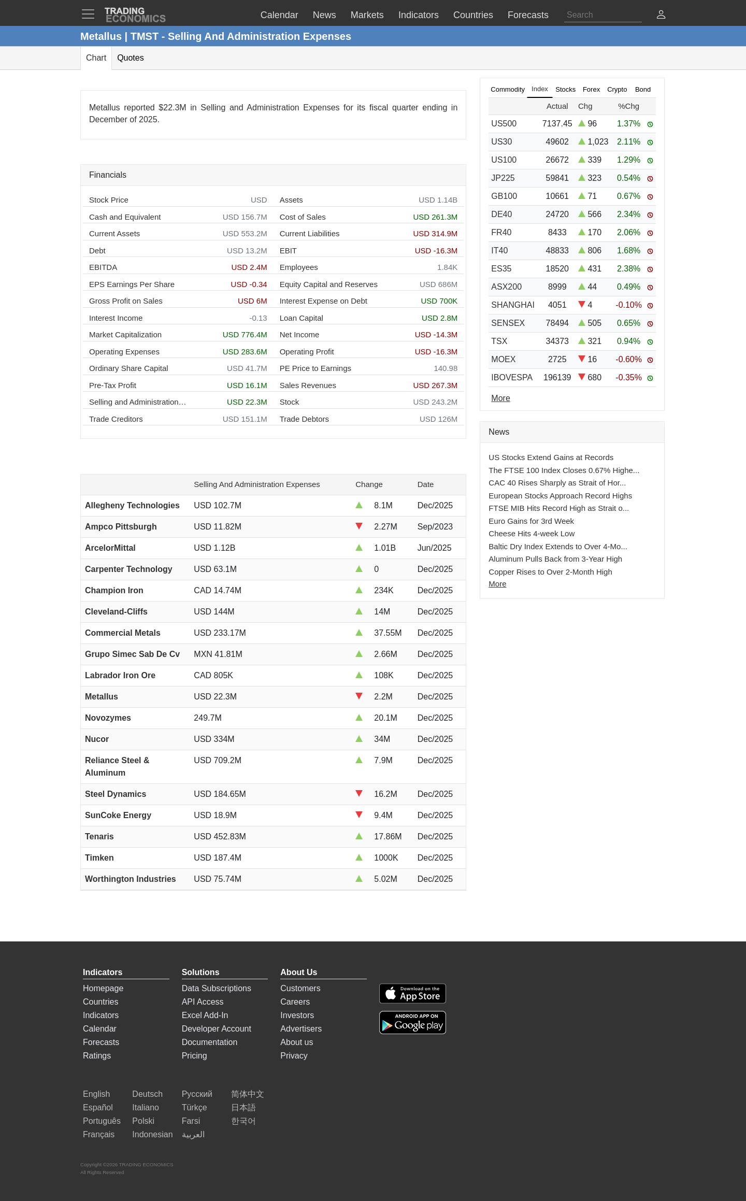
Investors (297, 1015)
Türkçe (194, 1107)
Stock (289, 401)
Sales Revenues (308, 385)
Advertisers (301, 1028)
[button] (661, 15)
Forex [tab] (591, 89)
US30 (501, 141)
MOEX (503, 359)
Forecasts (101, 1042)
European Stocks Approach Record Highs (560, 495)
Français (98, 1134)
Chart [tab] (96, 57)
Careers (295, 1001)
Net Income (300, 334)
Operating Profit (307, 351)
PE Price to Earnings (315, 368)
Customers (300, 988)
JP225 (502, 178)
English (96, 1094)
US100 (504, 159)
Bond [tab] (643, 89)
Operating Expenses (124, 351)
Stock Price (108, 199)
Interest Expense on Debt (323, 300)
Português (102, 1121)
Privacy (293, 1055)
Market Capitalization (125, 334)
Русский (197, 1094)
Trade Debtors (304, 418)
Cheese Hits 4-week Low (532, 533)
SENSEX (508, 323)
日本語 (243, 1107)
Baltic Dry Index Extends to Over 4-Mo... (558, 546)
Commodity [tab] (508, 89)
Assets (291, 199)
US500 (504, 123)
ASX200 (506, 286)
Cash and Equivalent (125, 216)
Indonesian (152, 1134)
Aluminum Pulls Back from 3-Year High (555, 558)
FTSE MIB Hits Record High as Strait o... (559, 508)
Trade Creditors (116, 418)
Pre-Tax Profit (112, 385)
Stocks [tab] (565, 89)
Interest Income (115, 317)
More (497, 583)
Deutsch (147, 1094)
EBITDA (103, 267)
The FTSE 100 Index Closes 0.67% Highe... (564, 470)
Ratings (97, 1055)
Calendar (100, 1028)
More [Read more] (500, 398)
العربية (193, 1134)
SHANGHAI (513, 305)
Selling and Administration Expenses (138, 401)
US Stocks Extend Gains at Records (551, 457)
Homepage (103, 988)
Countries (100, 1001)
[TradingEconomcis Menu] (91, 14)
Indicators (101, 1015)
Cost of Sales (303, 216)
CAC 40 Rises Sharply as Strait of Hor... (557, 482)
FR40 (501, 232)
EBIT (288, 250)
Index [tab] (540, 89)
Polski (143, 1121)
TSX (499, 341)
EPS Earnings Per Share (132, 284)
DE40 (501, 214)
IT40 (499, 250)
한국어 (243, 1121)
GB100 (504, 196)
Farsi (191, 1121)
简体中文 (247, 1094)
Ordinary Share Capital (128, 368)
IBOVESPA (512, 377)
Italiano (145, 1107)
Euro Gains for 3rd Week (531, 521)
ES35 (501, 268)
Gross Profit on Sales (126, 300)
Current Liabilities (310, 233)
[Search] (603, 15)
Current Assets (114, 233)
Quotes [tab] (130, 57)
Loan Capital (301, 317)
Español (98, 1107)
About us (296, 1042)
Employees (299, 267)
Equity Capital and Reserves (329, 284)
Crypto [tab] (617, 89)
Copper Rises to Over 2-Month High (550, 571)
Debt (97, 250)
